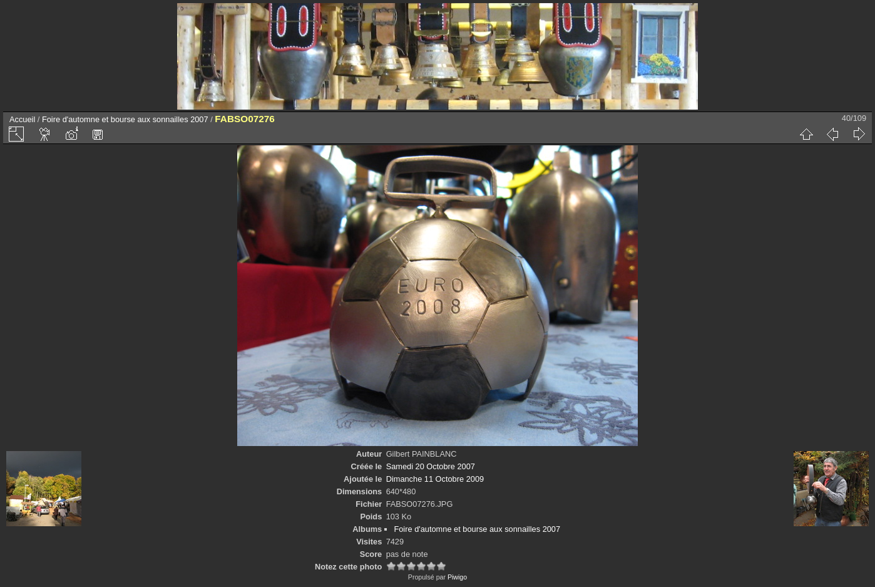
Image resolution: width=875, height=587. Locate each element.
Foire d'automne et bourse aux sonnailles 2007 (125, 119)
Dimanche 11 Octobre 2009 (435, 479)
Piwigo (457, 577)
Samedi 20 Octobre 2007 (430, 466)
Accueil (22, 119)
